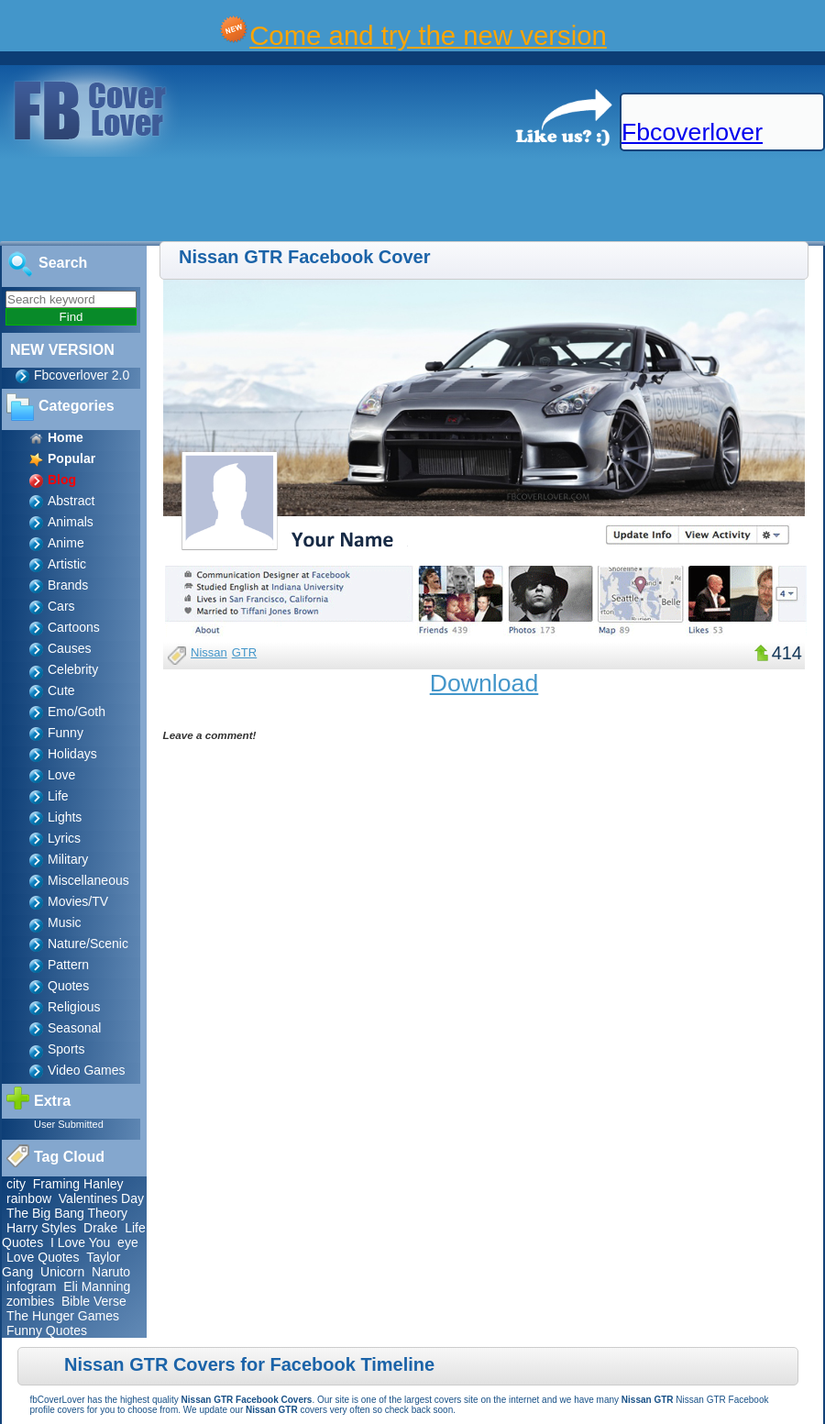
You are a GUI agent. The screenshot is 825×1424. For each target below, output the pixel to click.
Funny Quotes (46, 1330)
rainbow (28, 1198)
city (16, 1183)
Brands (68, 585)
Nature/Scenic (88, 943)
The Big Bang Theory (66, 1213)
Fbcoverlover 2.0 (81, 375)
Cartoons (74, 627)
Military (68, 859)
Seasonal (74, 1028)
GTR (244, 652)
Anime (66, 542)
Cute (61, 690)
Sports (66, 1049)
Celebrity (73, 669)
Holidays (72, 753)
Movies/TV (78, 901)
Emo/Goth (76, 711)
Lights (65, 817)
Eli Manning (96, 1286)
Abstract (71, 500)
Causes (69, 648)
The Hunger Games (62, 1315)
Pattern (68, 964)
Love (61, 774)
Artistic (67, 564)
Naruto (111, 1271)
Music (65, 922)
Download (484, 683)
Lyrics (64, 838)
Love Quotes (42, 1257)
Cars (61, 606)
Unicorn (62, 1271)
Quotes (68, 985)
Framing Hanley (78, 1183)
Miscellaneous (88, 880)
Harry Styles (41, 1227)
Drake (100, 1227)
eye (127, 1242)
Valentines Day (101, 1198)
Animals (71, 521)
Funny (65, 732)
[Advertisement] (333, 200)
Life (58, 796)
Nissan (209, 652)
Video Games (87, 1070)
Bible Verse (93, 1301)
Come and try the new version (428, 35)
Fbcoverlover (692, 132)
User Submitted (69, 1124)
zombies (30, 1301)
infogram (31, 1286)
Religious (74, 1006)
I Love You (80, 1242)
